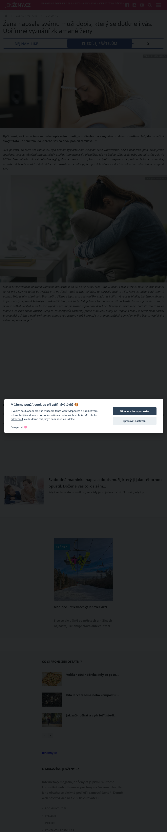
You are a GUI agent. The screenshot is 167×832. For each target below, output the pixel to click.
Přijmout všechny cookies (135, 411)
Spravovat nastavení (134, 420)
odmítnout (17, 419)
